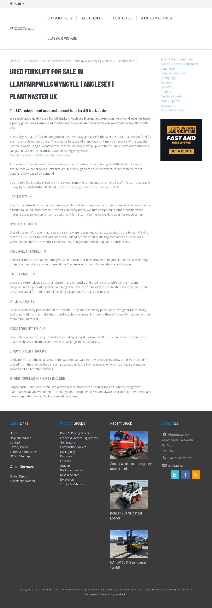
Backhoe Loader (171, 96)
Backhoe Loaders (72, 470)
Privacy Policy (19, 447)
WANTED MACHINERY (157, 18)
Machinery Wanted (22, 481)
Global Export (19, 476)
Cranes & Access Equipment (179, 64)
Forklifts (165, 87)
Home (14, 61)
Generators (168, 69)
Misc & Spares (170, 101)
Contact (15, 442)
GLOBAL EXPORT (93, 18)
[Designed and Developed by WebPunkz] (106, 594)
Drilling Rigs (168, 78)
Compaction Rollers (173, 73)
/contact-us (175, 466)
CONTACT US (122, 18)
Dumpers (166, 82)
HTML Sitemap (20, 456)
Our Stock (29, 61)
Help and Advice (20, 438)
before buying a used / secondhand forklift (90, 187)
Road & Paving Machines (77, 433)
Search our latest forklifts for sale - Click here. (40, 155)
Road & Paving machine (176, 59)
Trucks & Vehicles (172, 110)
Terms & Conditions (23, 452)
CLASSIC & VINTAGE (62, 38)
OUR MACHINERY (59, 18)
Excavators (167, 106)
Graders (165, 92)
